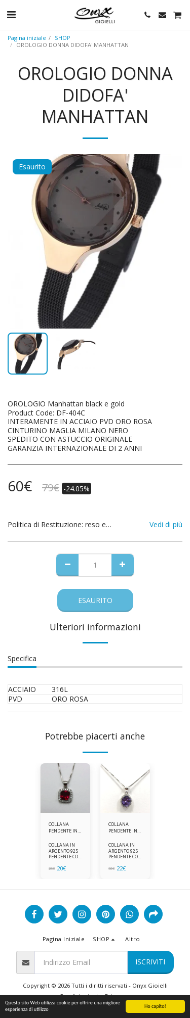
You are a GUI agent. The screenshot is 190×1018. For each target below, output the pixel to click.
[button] (11, 14)
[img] (65, 788)
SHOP (62, 37)
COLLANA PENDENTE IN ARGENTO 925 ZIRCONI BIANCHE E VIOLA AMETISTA (123, 828)
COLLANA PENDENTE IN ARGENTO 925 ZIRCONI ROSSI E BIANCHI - (65, 828)
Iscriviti (150, 961)
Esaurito (95, 600)
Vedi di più (165, 524)
